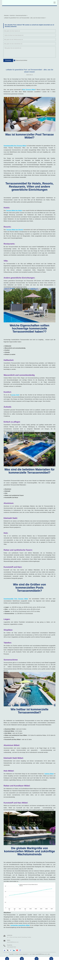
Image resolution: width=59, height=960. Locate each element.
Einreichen (8, 60)
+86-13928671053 (11, 947)
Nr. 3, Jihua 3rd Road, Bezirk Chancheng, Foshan (19, 937)
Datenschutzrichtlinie (21, 60)
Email (8, 940)
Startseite (6, 15)
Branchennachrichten (21, 15)
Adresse (9, 935)
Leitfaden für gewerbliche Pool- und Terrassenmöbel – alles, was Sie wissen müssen (24, 17)
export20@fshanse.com (13, 942)
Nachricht (12, 15)
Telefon (9, 945)
